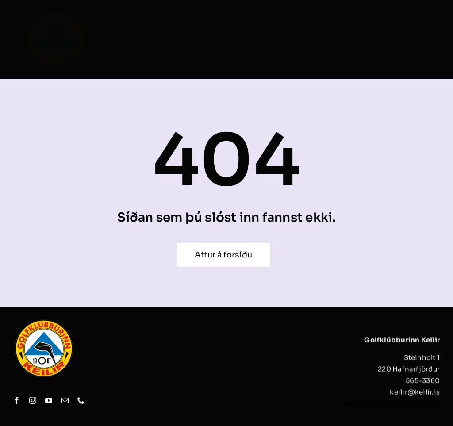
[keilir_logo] (55, 12)
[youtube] (48, 401)
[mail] (65, 401)
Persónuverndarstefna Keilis (391, 406)
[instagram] (32, 401)
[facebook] (16, 401)
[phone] (80, 401)
